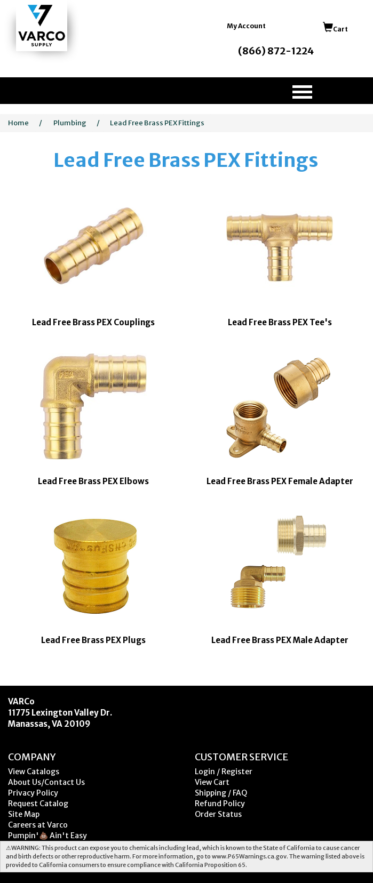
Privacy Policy (33, 793)
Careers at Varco (38, 825)
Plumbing (69, 122)
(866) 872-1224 (276, 51)
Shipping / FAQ (221, 793)
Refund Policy (220, 803)
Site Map (23, 814)
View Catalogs (33, 771)
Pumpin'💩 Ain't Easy (47, 835)
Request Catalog (38, 803)
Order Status (218, 814)
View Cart (212, 782)
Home (18, 122)
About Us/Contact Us (46, 782)
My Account (246, 26)
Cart (335, 29)
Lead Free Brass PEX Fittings (157, 122)
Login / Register (223, 771)
